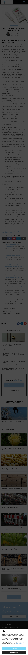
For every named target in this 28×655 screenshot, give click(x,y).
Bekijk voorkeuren (14, 652)
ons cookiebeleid (19, 643)
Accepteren (14, 648)
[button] (25, 631)
